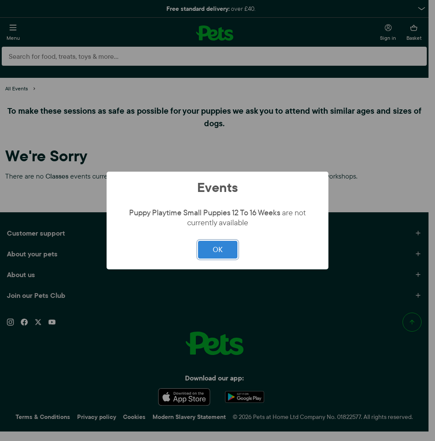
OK (218, 249)
